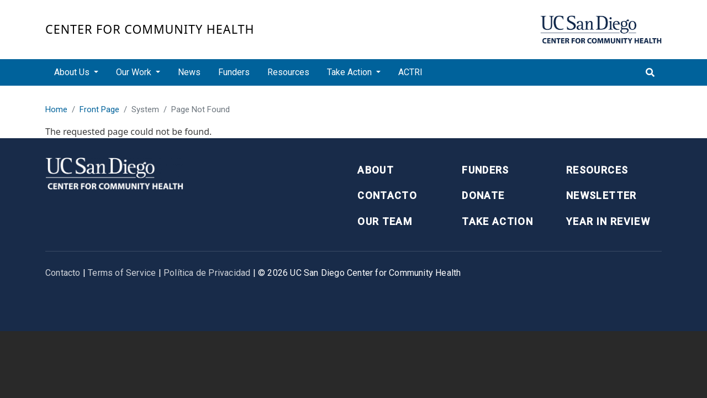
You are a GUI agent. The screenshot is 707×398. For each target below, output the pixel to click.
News (189, 72)
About (375, 170)
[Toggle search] (650, 72)
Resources (288, 72)
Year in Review (608, 221)
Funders (234, 72)
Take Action (497, 221)
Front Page (99, 109)
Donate (483, 195)
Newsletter (601, 195)
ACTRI (410, 72)
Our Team (384, 221)
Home (56, 109)
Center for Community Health (150, 29)
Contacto (387, 195)
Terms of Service (122, 273)
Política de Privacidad (206, 273)
